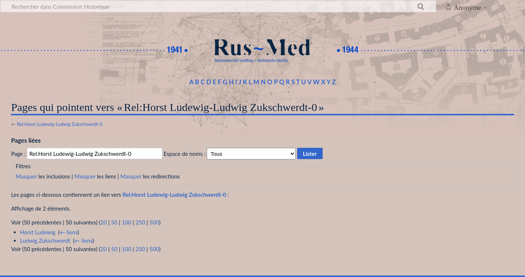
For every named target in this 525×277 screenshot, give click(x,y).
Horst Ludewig (37, 232)
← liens (69, 232)
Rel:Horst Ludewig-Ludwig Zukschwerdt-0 (59, 124)
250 (140, 222)
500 (154, 222)
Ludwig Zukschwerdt (45, 240)
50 (114, 222)
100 (126, 222)
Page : (18, 153)
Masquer (26, 176)
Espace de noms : (185, 153)
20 (103, 222)
